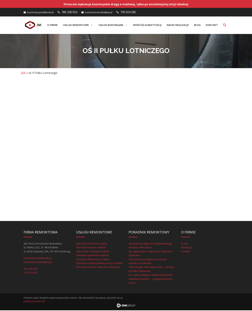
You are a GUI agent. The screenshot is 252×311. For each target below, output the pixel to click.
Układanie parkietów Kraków (92, 256)
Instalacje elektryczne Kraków (93, 260)
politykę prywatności (34, 302)
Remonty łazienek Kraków (91, 248)
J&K (23, 74)
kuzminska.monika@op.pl (98, 12)
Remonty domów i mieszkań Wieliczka (98, 267)
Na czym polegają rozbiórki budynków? (151, 275)
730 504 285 (128, 12)
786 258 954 (69, 12)
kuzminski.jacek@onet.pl (40, 12)
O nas (184, 244)
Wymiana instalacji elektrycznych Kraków (99, 264)
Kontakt (185, 252)
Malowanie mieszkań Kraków (92, 252)
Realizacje (186, 248)
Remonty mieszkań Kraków (91, 244)
